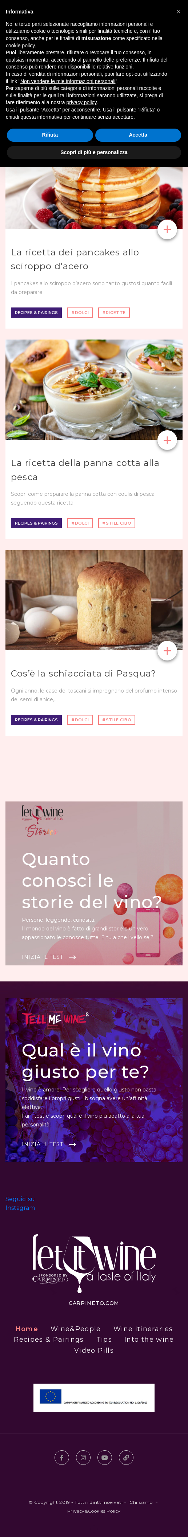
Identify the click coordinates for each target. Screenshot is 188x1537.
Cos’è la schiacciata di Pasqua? (83, 673)
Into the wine (149, 1340)
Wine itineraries (143, 1329)
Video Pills (94, 1350)
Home (26, 1329)
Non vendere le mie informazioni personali (67, 81)
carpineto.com (94, 1303)
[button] (178, 11)
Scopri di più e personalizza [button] (93, 152)
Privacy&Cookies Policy (94, 1511)
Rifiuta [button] (50, 135)
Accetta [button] (138, 135)
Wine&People (76, 1329)
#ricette (113, 312)
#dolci (80, 312)
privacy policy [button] (82, 102)
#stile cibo (116, 523)
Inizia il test (42, 957)
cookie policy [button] (20, 45)
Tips (104, 1340)
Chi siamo (140, 1502)
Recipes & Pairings (36, 312)
